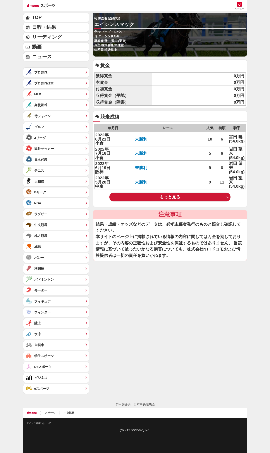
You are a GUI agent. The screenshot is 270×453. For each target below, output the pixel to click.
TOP (37, 17)
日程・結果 (44, 27)
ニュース (42, 56)
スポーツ (50, 412)
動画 (37, 47)
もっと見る (170, 197)
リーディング (47, 37)
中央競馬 (69, 412)
